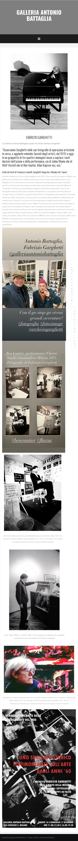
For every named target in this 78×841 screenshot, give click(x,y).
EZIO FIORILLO (74, 327)
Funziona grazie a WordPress (14, 837)
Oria (35, 837)
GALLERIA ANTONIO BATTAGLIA (39, 15)
